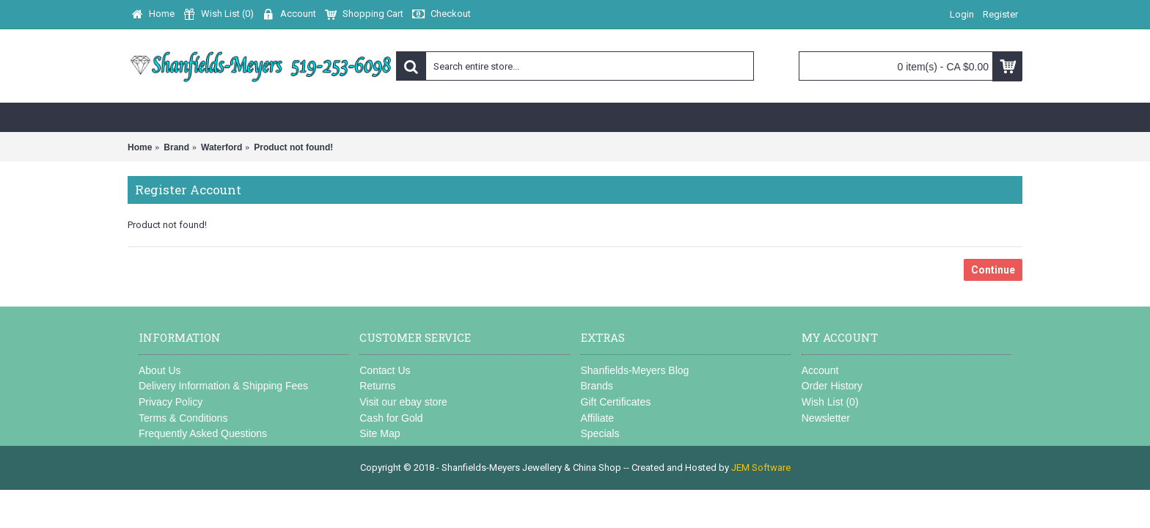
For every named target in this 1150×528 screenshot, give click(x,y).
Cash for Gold (390, 418)
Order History (832, 386)
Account (820, 370)
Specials (600, 433)
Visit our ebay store (403, 402)
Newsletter (826, 418)
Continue (993, 270)
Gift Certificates (616, 402)
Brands (597, 386)
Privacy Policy (170, 402)
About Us (160, 370)
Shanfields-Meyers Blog (635, 370)
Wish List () (830, 402)
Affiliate (598, 418)
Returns (377, 386)
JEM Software (761, 467)
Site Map (379, 433)
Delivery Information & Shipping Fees (223, 386)
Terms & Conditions (183, 418)
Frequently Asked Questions (203, 433)
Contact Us (384, 370)
